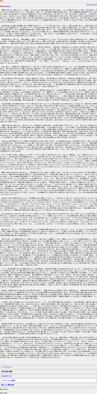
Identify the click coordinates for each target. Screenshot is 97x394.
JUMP (95, 4)
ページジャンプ (7, 367)
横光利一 (9, 6)
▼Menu (92, 4)
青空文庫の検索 (7, 371)
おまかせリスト (7, 376)
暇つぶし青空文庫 (8, 385)
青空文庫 (88, 4)
